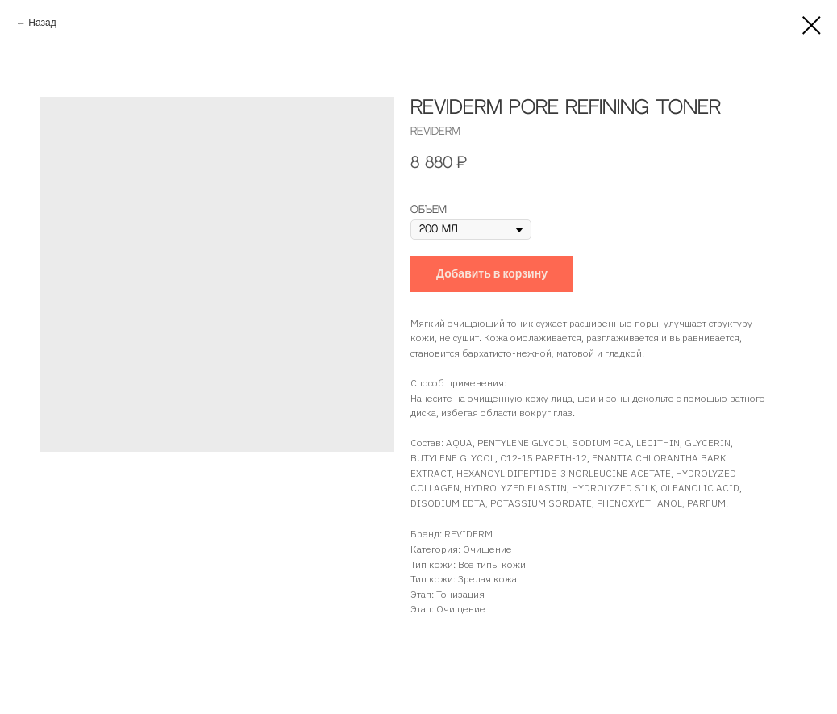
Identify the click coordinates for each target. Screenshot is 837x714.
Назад (42, 23)
